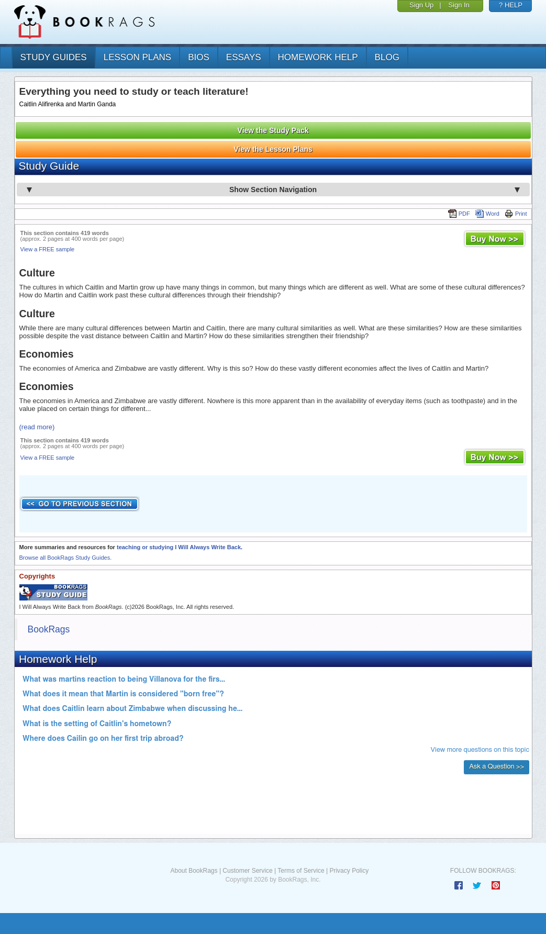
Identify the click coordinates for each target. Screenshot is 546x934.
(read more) (37, 427)
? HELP (510, 5)
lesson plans (137, 57)
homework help (318, 57)
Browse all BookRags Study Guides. (65, 557)
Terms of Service (300, 870)
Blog (387, 57)
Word (487, 213)
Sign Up (421, 5)
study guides (53, 57)
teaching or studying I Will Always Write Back (179, 547)
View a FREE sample (47, 249)
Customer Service (247, 870)
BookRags (49, 629)
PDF (459, 213)
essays (243, 57)
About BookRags (193, 870)
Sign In (458, 5)
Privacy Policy (349, 870)
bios (198, 57)
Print (516, 213)
